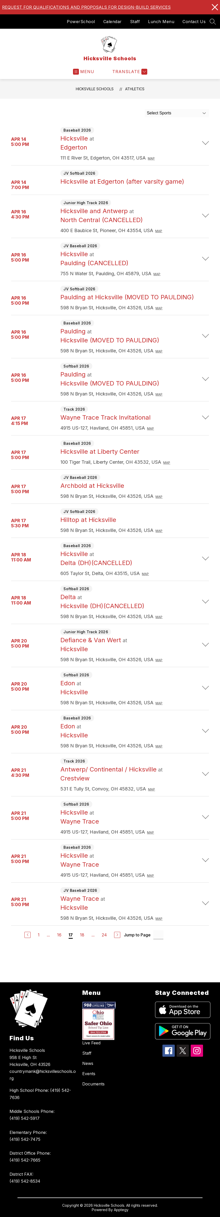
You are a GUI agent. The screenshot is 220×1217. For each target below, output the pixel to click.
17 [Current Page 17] (71, 934)
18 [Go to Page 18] (82, 934)
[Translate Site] (129, 71)
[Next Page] (117, 935)
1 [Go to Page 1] (39, 934)
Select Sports (159, 113)
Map (151, 158)
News (87, 1063)
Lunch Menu (161, 21)
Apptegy (121, 1210)
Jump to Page (137, 934)
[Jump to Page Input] (158, 934)
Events (88, 1073)
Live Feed (91, 1042)
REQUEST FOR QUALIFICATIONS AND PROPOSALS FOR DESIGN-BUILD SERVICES (86, 7)
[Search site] (213, 21)
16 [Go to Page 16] (59, 934)
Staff (135, 21)
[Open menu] (83, 71)
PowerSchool (81, 21)
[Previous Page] (27, 935)
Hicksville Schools (95, 89)
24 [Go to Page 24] (104, 934)
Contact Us (194, 21)
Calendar (112, 21)
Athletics (134, 89)
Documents (93, 1083)
